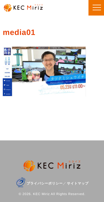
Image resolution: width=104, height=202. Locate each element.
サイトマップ (78, 183)
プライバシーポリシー (45, 183)
